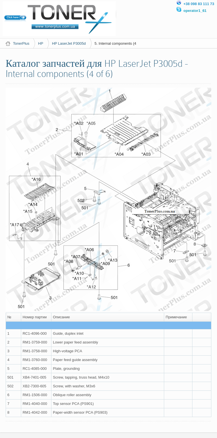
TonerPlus (21, 43)
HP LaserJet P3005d (69, 43)
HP (40, 43)
